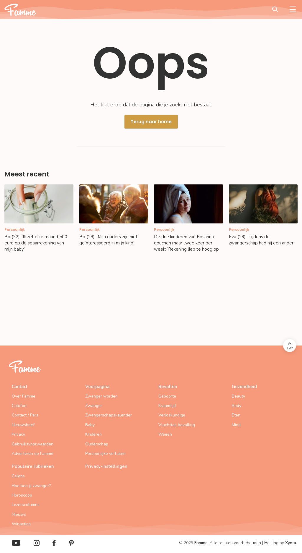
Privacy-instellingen (106, 466)
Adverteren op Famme (32, 453)
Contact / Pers (25, 415)
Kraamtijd (167, 405)
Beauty (238, 396)
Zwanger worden (101, 396)
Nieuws (19, 514)
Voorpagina (97, 387)
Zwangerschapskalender (108, 415)
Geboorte (167, 396)
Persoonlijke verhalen (105, 453)
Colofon (19, 405)
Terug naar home (151, 122)
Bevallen (167, 387)
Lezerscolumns (26, 504)
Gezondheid (244, 387)
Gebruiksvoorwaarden (32, 444)
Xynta (290, 543)
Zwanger (93, 405)
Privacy (18, 434)
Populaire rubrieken (33, 466)
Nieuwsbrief (23, 425)
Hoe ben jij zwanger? (31, 486)
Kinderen (93, 434)
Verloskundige (171, 415)
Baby (90, 425)
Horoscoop (22, 495)
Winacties (21, 524)
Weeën (165, 434)
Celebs (18, 476)
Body (236, 405)
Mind (236, 425)
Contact (19, 387)
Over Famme (23, 396)
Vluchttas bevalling (176, 425)
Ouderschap (96, 444)
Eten (236, 415)
